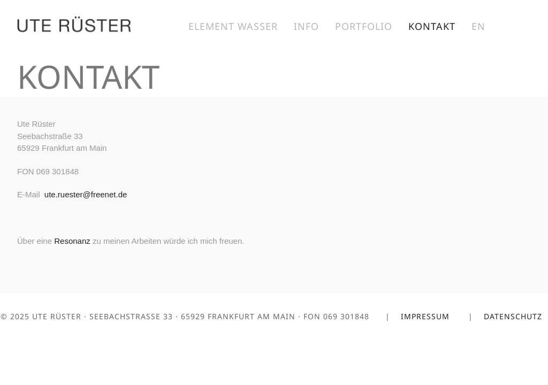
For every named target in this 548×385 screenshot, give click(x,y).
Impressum (426, 316)
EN (478, 26)
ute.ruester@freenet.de (85, 194)
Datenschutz (514, 316)
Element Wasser (233, 26)
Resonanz (72, 240)
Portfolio (363, 26)
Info (306, 26)
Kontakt (431, 26)
